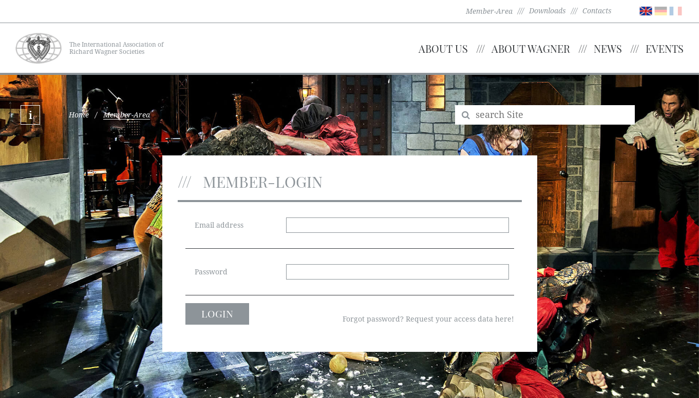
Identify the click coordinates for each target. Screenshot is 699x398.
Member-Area (489, 11)
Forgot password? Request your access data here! (428, 319)
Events (665, 48)
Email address (219, 225)
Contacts (597, 11)
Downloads (547, 11)
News (608, 48)
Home (79, 115)
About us (443, 48)
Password (211, 271)
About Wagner (531, 48)
